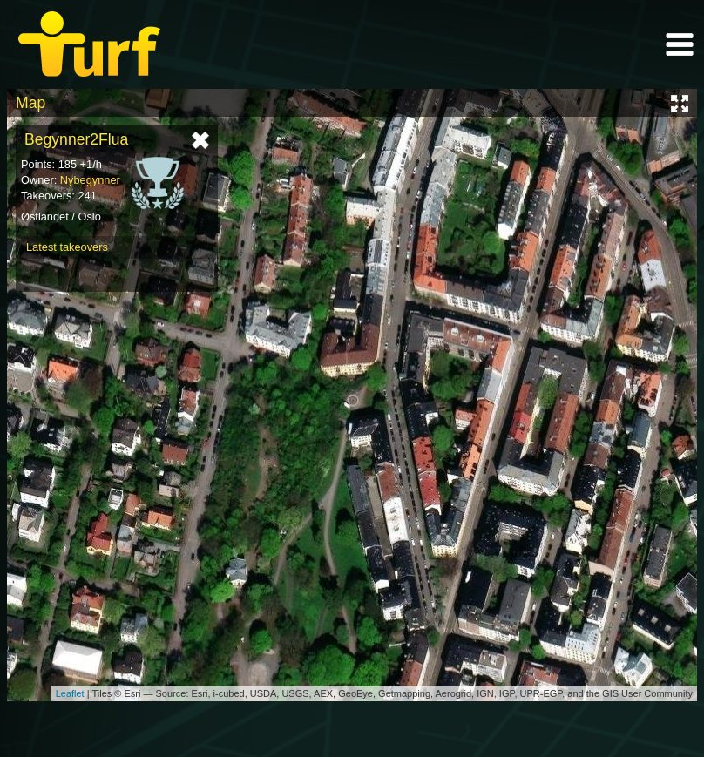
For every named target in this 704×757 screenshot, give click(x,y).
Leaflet (70, 693)
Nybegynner (90, 179)
